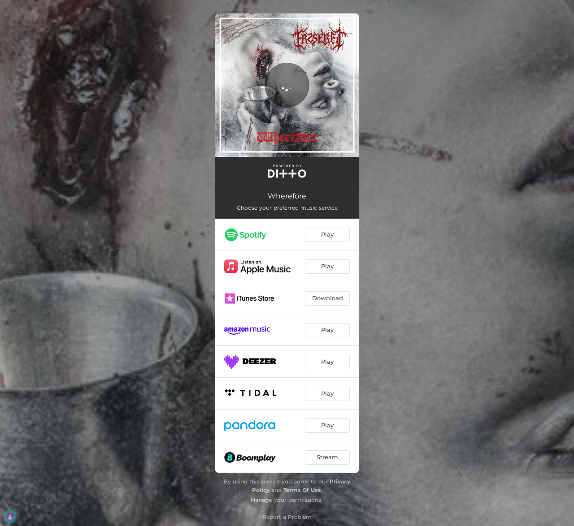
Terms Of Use (302, 490)
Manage (261, 499)
